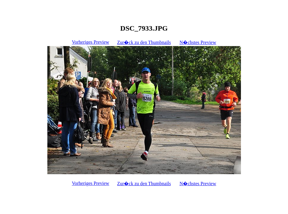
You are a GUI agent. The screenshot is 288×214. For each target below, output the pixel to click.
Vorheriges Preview (90, 42)
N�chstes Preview (198, 42)
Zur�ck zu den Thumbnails (144, 42)
